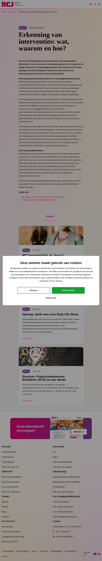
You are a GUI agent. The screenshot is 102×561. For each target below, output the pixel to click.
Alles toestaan (68, 290)
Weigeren (34, 290)
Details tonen (51, 298)
